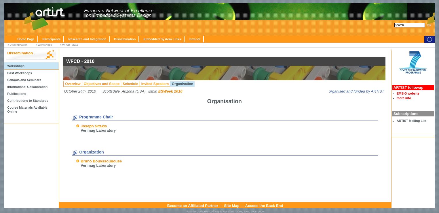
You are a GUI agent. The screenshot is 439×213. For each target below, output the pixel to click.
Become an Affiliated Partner (192, 206)
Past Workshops (19, 73)
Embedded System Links (162, 39)
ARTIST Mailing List (411, 120)
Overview (72, 84)
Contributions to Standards (27, 100)
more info (404, 98)
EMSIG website (408, 93)
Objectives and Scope (102, 84)
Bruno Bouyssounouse (101, 161)
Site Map (231, 206)
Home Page (26, 39)
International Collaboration (27, 87)
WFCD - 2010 (70, 44)
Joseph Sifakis (94, 126)
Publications (16, 93)
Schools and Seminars (24, 80)
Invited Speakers (155, 84)
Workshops (45, 44)
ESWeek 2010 (170, 91)
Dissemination (125, 39)
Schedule (130, 84)
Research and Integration (87, 39)
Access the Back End (264, 206)
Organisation (182, 84)
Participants (51, 39)
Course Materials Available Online (27, 109)
